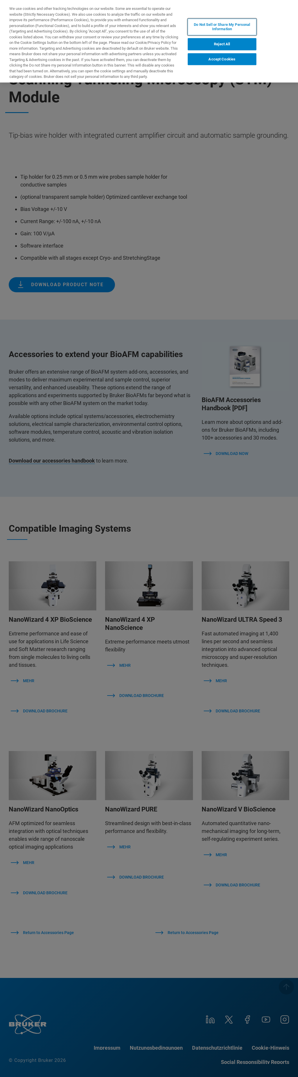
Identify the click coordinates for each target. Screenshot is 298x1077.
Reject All (222, 44)
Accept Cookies (221, 59)
